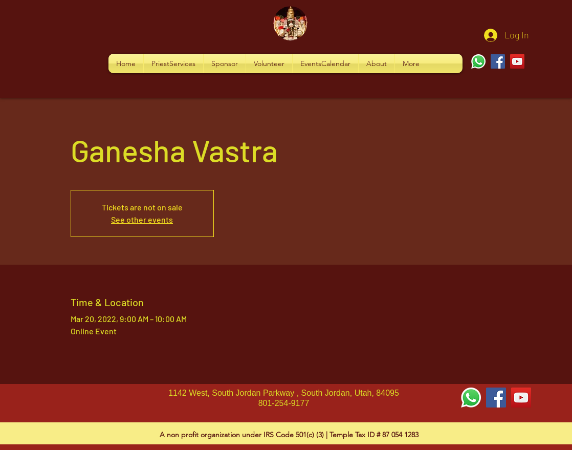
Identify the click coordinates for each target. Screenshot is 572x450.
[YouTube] (517, 61)
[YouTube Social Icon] (521, 398)
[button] (173, 63)
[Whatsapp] (478, 61)
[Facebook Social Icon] (496, 398)
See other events (142, 219)
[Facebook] (498, 61)
